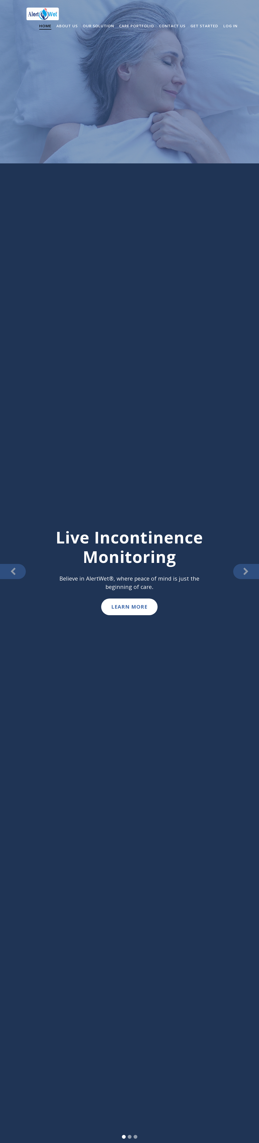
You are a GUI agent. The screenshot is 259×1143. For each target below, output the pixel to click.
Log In (230, 25)
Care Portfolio (136, 25)
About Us (67, 25)
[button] (13, 571)
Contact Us (172, 25)
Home (45, 25)
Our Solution (98, 25)
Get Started (204, 25)
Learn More (129, 606)
